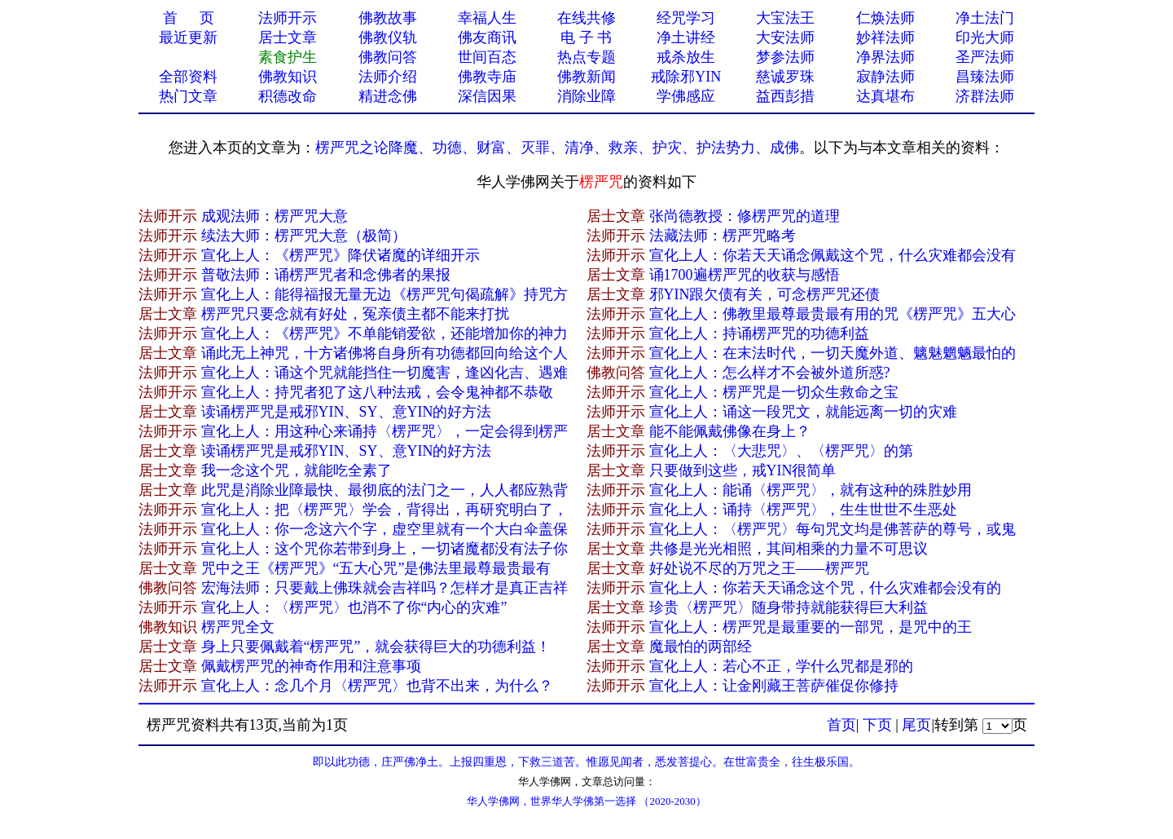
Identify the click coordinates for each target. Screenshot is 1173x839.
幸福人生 (487, 18)
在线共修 (586, 18)
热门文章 (188, 96)
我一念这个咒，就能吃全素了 (296, 470)
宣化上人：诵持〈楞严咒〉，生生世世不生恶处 (803, 509)
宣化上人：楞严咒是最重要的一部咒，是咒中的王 (810, 627)
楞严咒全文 (238, 627)
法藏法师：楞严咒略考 (722, 235)
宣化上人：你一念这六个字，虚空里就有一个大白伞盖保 (384, 529)
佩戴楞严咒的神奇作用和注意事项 (311, 666)
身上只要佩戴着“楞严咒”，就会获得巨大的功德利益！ (376, 646)
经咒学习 (686, 18)
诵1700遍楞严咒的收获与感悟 (744, 275)
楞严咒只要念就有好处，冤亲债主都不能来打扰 (355, 314)
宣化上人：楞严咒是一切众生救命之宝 (773, 392)
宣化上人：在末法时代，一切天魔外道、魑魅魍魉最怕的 (832, 353)
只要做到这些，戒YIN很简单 (743, 470)
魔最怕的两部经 (700, 646)
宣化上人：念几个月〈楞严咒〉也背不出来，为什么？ (377, 686)
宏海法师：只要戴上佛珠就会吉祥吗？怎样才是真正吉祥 (384, 588)
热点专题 (586, 57)
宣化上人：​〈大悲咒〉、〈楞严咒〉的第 (781, 451)
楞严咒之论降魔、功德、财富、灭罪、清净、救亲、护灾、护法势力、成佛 (557, 147)
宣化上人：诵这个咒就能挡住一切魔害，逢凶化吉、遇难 (384, 372)
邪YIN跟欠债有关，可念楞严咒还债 (765, 294)
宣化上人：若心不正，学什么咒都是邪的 (781, 666)
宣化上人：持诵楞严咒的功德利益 (759, 333)
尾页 (916, 725)
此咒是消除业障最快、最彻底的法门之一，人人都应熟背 (384, 490)
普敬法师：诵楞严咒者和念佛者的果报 (325, 275)
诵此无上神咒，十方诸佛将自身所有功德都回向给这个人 (384, 353)
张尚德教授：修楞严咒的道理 (744, 216)
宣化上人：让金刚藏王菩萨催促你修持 (773, 686)
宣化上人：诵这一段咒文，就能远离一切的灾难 (803, 412)
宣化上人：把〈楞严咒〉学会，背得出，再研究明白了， (384, 509)
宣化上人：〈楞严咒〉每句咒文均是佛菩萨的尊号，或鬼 (832, 529)
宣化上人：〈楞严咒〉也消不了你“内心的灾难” (354, 607)
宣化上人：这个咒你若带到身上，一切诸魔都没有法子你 (384, 549)
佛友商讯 (487, 37)
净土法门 (985, 18)
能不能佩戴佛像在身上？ (730, 431)
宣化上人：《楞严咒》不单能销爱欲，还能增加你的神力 (384, 333)
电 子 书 (586, 37)
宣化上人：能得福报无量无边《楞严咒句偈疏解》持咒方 (384, 294)
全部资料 (188, 76)
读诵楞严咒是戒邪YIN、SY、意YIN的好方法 (346, 412)
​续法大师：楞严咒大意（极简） (303, 235)
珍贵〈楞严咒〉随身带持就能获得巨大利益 (788, 607)
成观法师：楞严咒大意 (274, 216)
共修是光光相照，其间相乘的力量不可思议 (788, 549)
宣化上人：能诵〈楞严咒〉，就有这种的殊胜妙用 (810, 490)
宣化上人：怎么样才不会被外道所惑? (769, 372)
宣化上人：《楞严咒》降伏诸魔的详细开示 (340, 255)
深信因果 (487, 96)
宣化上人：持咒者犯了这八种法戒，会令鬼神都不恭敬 (377, 392)
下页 (877, 725)
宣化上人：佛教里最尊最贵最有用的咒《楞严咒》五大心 (832, 314)
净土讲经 (686, 37)
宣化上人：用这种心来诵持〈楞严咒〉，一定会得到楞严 (384, 431)
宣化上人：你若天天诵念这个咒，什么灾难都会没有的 (825, 588)
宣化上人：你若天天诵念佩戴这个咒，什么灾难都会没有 (832, 255)
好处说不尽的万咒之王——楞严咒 (759, 568)
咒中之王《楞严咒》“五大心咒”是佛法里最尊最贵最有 (376, 568)
